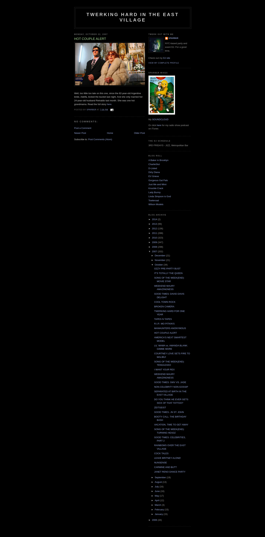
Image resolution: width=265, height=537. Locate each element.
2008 (155, 247)
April (157, 500)
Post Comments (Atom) (100, 139)
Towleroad (153, 200)
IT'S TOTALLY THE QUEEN (168, 273)
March (158, 505)
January (159, 514)
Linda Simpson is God (159, 196)
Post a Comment (82, 128)
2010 (155, 237)
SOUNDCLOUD (160, 119)
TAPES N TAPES (163, 319)
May (157, 495)
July (157, 486)
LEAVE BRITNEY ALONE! (167, 458)
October (159, 264)
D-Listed (152, 168)
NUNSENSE (160, 462)
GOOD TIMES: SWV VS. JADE (170, 382)
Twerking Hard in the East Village (132, 17)
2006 (155, 520)
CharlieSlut (154, 164)
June (157, 491)
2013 (155, 224)
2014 (155, 219)
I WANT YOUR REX (164, 369)
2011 (155, 233)
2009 (155, 242)
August (158, 482)
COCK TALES (161, 453)
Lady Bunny (154, 192)
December (160, 255)
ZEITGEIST (160, 407)
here (109, 104)
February (160, 509)
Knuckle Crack (155, 188)
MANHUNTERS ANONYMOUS (170, 328)
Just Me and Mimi (157, 184)
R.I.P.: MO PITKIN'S (164, 323)
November (160, 260)
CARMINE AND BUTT (165, 467)
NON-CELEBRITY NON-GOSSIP (171, 387)
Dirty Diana (154, 172)
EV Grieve (153, 176)
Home (110, 133)
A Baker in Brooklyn (158, 160)
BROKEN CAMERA (164, 306)
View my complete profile (163, 63)
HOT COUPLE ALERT (165, 333)
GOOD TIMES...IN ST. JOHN (169, 412)
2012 (155, 228)
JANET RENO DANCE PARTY (169, 471)
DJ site (166, 58)
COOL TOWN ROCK (164, 302)
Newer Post (80, 133)
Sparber (174, 38)
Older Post (139, 133)
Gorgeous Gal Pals (158, 180)
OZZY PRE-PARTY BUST (167, 268)
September (161, 477)
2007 (155, 251)
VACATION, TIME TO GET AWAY (171, 424)
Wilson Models (156, 204)
